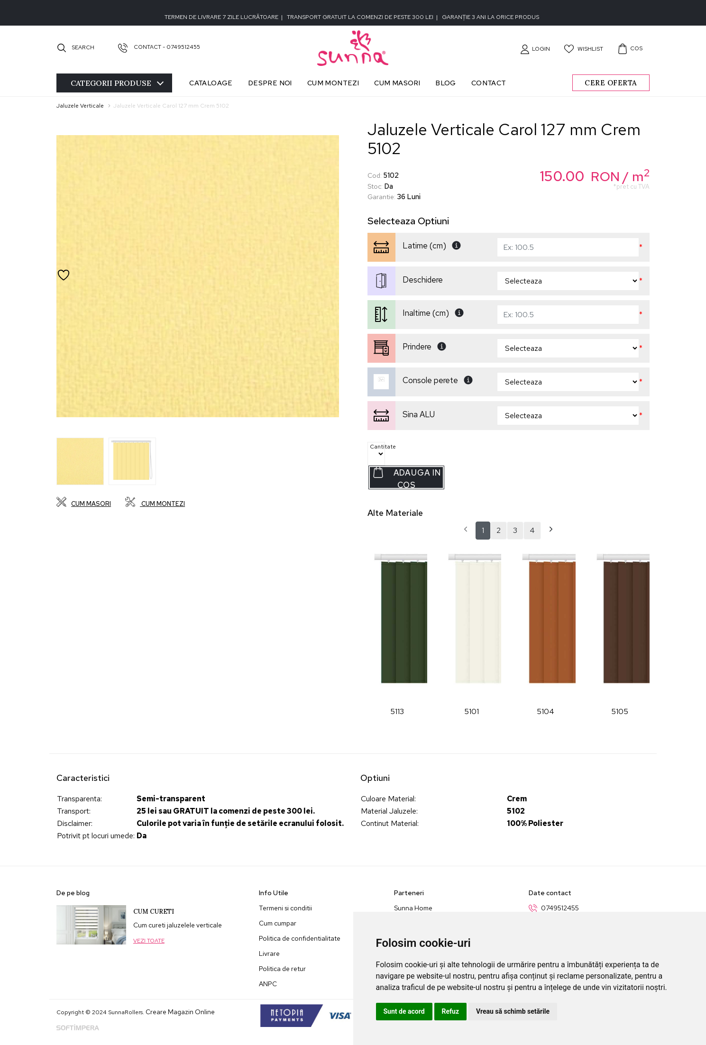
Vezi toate (149, 940)
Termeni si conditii (285, 908)
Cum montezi (333, 82)
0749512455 (560, 908)
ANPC (268, 984)
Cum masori (397, 82)
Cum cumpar (277, 923)
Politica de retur (282, 968)
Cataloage (211, 82)
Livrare (269, 953)
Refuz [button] (450, 1011)
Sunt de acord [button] (404, 1011)
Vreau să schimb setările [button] (513, 1011)
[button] (535, 49)
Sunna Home (413, 908)
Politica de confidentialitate (299, 938)
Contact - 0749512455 (159, 47)
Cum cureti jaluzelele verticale (177, 925)
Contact (488, 82)
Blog (445, 82)
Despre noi (270, 82)
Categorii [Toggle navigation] (117, 83)
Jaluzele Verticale (80, 106)
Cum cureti (153, 912)
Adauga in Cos (406, 477)
